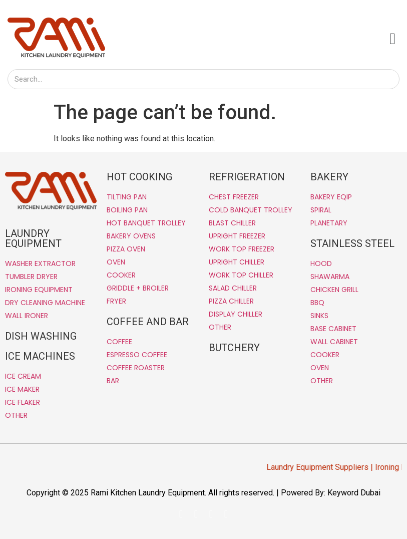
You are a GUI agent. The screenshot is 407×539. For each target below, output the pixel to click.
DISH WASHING (41, 336)
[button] (392, 39)
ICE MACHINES (40, 356)
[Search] (389, 79)
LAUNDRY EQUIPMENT (33, 238)
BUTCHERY (234, 348)
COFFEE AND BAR (148, 322)
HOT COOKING (139, 177)
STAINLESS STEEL (352, 243)
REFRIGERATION (247, 177)
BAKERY (329, 177)
